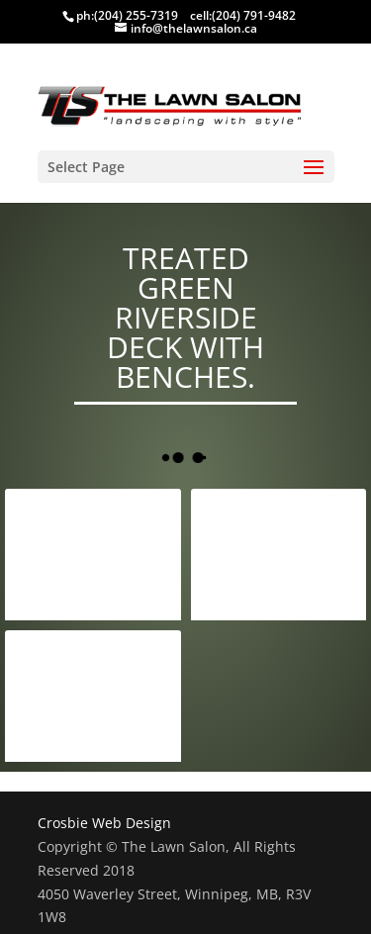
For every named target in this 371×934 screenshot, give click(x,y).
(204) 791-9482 (254, 15)
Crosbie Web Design (104, 822)
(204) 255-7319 (136, 15)
